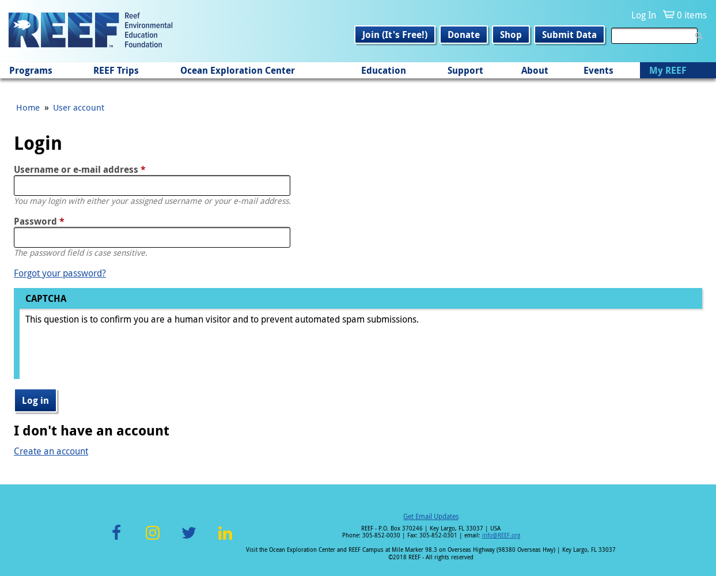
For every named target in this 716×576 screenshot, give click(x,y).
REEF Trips (116, 70)
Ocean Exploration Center (237, 70)
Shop (511, 34)
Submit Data (569, 34)
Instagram (152, 539)
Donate (464, 34)
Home (28, 107)
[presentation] (112, 356)
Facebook (116, 539)
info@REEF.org (501, 535)
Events (598, 70)
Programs (30, 70)
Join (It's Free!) (394, 34)
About (534, 70)
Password (39, 221)
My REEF (668, 70)
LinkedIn (225, 539)
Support (465, 70)
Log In (643, 15)
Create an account (51, 451)
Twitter (189, 539)
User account (78, 107)
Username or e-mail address (80, 169)
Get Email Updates (431, 516)
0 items (692, 15)
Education (383, 70)
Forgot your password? (60, 273)
